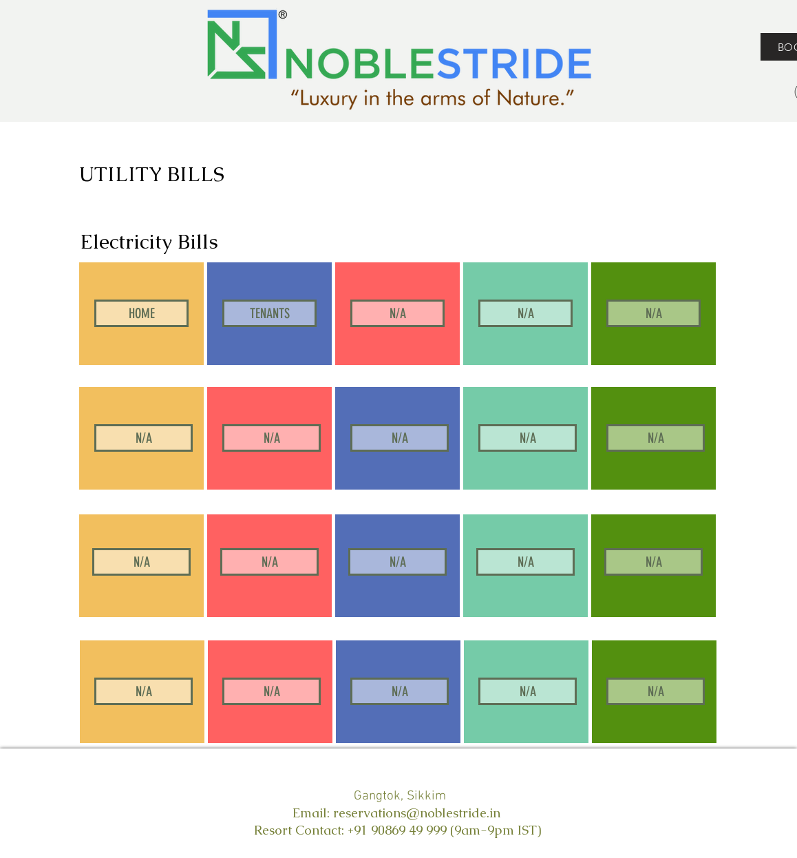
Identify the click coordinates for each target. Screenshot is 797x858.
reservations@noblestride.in (416, 813)
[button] (397, 313)
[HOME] (141, 313)
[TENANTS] (269, 313)
